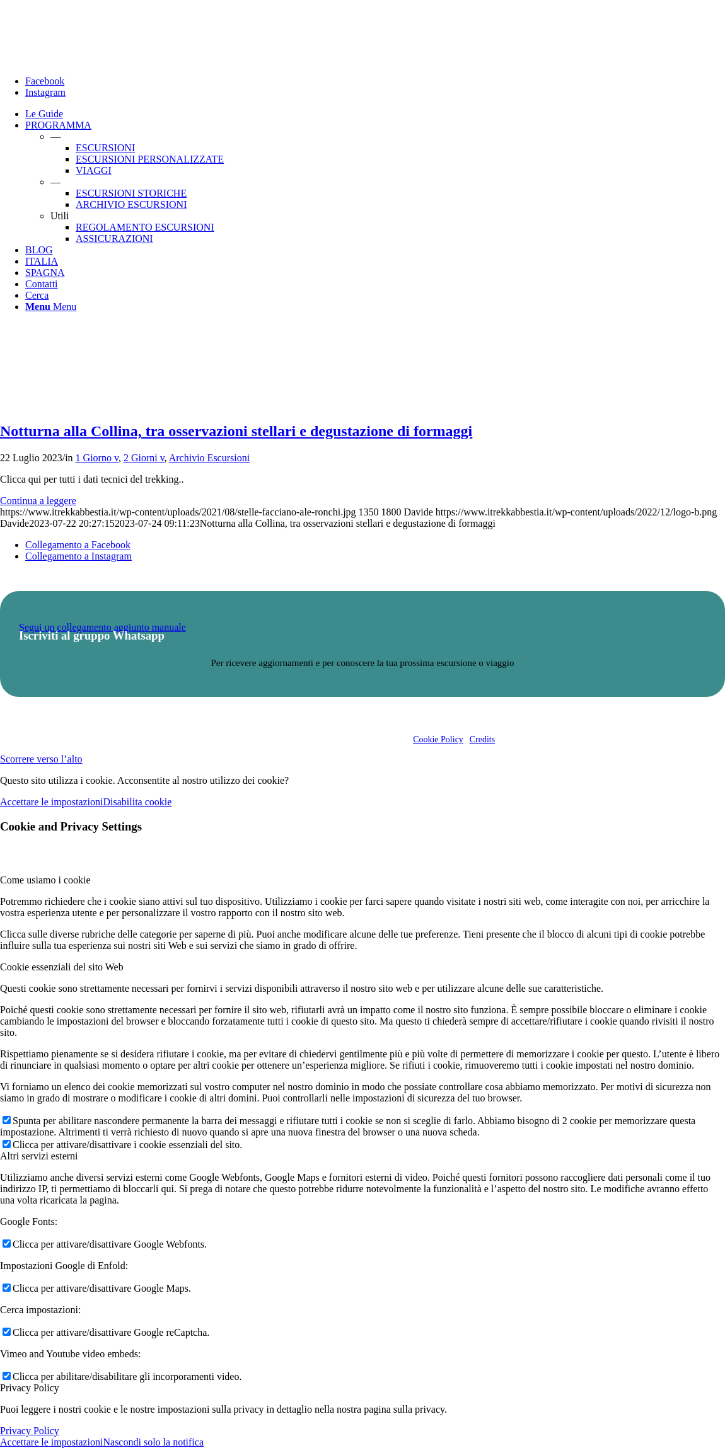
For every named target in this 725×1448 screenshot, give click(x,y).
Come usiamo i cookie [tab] (45, 880)
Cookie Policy (438, 739)
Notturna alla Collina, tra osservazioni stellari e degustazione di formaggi (236, 431)
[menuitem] (375, 114)
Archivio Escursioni (209, 457)
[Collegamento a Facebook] (44, 81)
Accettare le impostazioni (51, 801)
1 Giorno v (97, 457)
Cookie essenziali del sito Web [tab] (62, 967)
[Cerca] (37, 295)
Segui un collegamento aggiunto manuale (102, 627)
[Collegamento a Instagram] (45, 92)
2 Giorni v (144, 457)
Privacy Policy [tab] (29, 1387)
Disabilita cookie (137, 801)
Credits (482, 739)
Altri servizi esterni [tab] (39, 1156)
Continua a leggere (38, 500)
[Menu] (50, 306)
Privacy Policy (29, 1430)
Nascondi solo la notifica (153, 1442)
